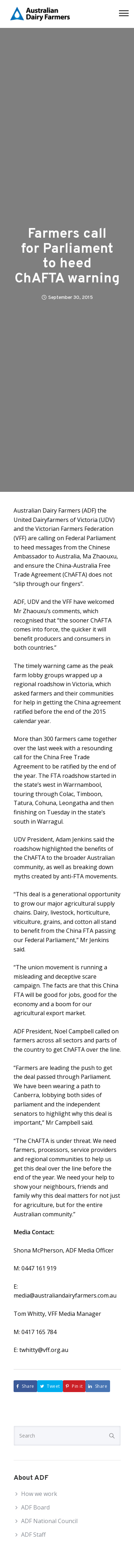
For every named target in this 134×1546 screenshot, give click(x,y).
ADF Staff (33, 1534)
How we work (39, 1494)
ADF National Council (49, 1521)
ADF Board (35, 1507)
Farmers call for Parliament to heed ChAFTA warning (67, 257)
